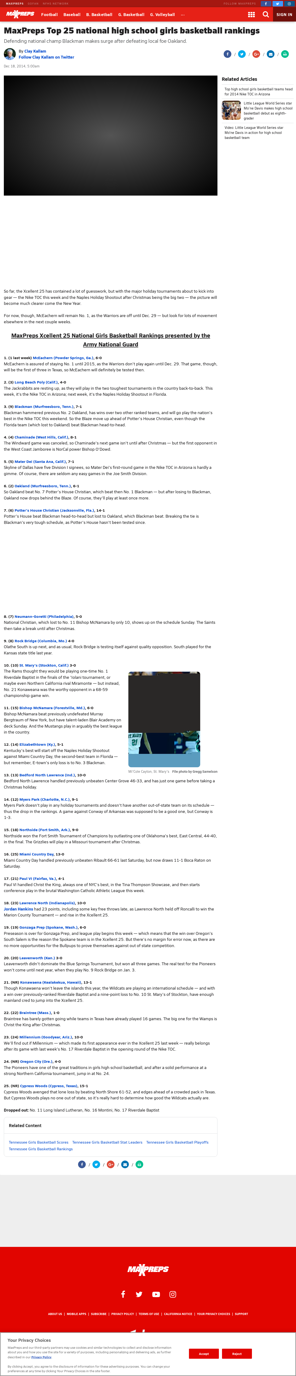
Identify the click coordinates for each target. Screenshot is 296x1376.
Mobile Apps (76, 1314)
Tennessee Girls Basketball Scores (38, 1142)
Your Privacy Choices (213, 1314)
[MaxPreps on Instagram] (289, 3)
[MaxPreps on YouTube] (156, 1294)
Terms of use (149, 1314)
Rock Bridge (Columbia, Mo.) (41, 640)
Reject (237, 1353)
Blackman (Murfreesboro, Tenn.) (44, 406)
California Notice (178, 1314)
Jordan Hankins (18, 909)
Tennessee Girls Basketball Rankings (41, 1148)
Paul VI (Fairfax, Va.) (37, 878)
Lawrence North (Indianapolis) (47, 902)
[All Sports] (183, 14)
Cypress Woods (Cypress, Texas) (48, 1085)
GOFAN (33, 3)
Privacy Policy (122, 1314)
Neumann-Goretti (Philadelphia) (44, 616)
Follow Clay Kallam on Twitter (46, 57)
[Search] (266, 14)
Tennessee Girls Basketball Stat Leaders (107, 1142)
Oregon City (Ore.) (36, 1061)
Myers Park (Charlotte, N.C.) (44, 799)
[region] (148, 1354)
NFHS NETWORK (56, 3)
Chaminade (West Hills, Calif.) (41, 437)
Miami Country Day (36, 854)
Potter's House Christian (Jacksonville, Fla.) (54, 510)
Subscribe (99, 1314)
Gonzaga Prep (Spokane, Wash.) (48, 927)
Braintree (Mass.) (35, 1012)
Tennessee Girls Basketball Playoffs (177, 1142)
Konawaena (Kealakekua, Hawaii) (50, 982)
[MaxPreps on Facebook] (266, 3)
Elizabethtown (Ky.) (37, 744)
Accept (204, 1353)
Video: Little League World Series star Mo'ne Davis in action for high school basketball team (254, 132)
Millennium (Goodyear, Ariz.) (45, 1037)
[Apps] (251, 14)
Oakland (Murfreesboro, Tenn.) (43, 485)
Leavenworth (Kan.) (37, 957)
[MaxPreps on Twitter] (278, 3)
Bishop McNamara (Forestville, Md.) (52, 707)
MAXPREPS (15, 3)
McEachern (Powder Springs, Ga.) (63, 357)
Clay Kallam (35, 51)
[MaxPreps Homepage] (148, 1270)
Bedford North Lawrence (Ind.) (47, 775)
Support (241, 1314)
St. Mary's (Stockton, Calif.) (44, 665)
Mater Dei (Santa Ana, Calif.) (40, 461)
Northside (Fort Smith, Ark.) (44, 829)
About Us (55, 1314)
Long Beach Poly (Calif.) (36, 382)
